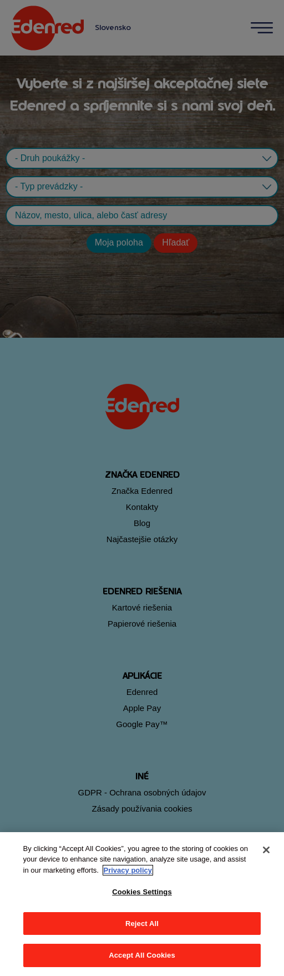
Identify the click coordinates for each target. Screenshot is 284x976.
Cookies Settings (142, 892)
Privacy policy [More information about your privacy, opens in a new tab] (128, 870)
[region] (142, 904)
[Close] (266, 850)
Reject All (142, 923)
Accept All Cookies (142, 955)
